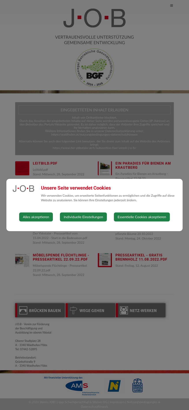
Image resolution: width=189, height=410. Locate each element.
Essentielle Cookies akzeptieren (142, 217)
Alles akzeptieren (36, 217)
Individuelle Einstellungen (83, 217)
